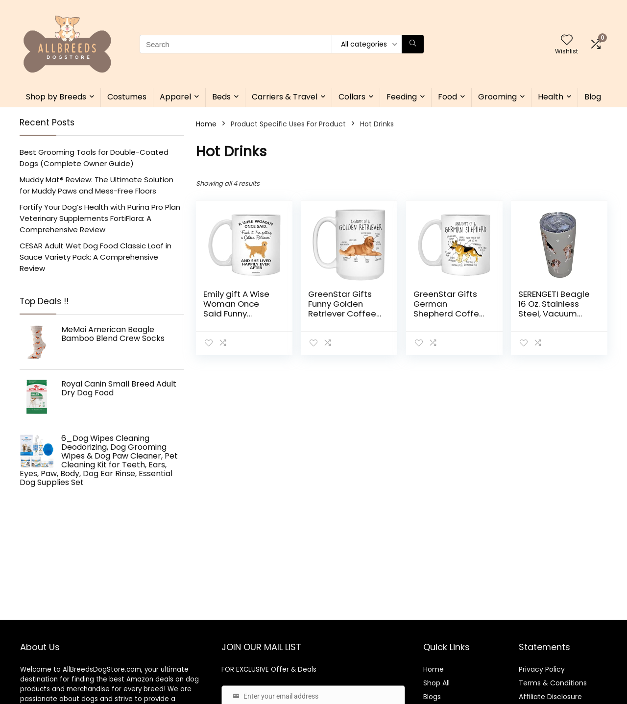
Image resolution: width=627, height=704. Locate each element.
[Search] (413, 44)
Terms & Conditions (553, 683)
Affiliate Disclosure (550, 697)
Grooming (497, 96)
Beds (221, 96)
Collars (351, 96)
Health (550, 96)
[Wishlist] (567, 40)
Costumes (126, 96)
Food (447, 96)
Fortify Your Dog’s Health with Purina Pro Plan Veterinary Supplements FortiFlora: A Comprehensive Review (100, 218)
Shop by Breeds (56, 96)
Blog (592, 96)
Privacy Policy (542, 669)
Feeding (401, 96)
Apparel (175, 96)
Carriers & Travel (284, 96)
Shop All (436, 683)
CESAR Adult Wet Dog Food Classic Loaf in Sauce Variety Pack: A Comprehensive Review (95, 257)
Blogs (432, 697)
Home (206, 124)
